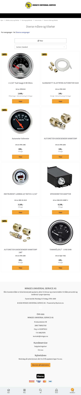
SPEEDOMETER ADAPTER (60, 194)
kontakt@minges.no (40, 336)
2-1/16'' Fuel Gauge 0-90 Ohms (20, 83)
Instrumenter (37, 20)
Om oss (40, 350)
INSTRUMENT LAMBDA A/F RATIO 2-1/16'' (20, 194)
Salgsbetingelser (40, 346)
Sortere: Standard (22, 47)
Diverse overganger (23, 32)
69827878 (42, 333)
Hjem (2, 20)
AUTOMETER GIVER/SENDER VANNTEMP (60, 138)
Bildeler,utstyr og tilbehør (11, 20)
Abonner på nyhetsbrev (40, 365)
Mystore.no (60, 303)
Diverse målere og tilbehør (50, 20)
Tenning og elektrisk (26, 20)
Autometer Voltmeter (20, 138)
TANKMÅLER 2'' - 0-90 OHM (60, 249)
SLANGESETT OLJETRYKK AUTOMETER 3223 (60, 83)
